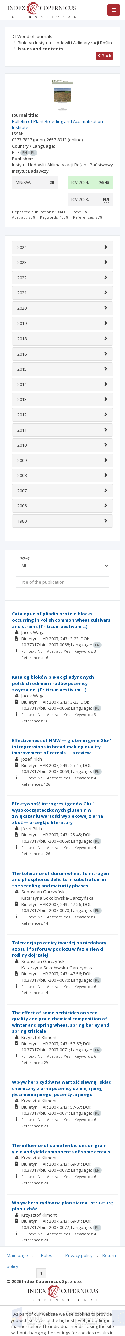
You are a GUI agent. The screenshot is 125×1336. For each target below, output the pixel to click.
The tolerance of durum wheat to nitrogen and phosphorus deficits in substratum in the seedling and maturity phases (60, 879)
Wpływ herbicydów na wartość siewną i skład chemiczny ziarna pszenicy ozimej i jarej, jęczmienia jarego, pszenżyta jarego (62, 1088)
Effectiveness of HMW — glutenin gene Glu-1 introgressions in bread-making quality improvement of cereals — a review (62, 746)
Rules (46, 1255)
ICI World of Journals (32, 36)
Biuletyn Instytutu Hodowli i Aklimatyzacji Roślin (65, 43)
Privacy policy (79, 1255)
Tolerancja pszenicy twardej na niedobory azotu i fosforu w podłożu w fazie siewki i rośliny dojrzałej (59, 949)
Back (104, 56)
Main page (17, 1255)
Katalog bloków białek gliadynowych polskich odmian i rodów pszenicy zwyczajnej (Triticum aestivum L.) (53, 683)
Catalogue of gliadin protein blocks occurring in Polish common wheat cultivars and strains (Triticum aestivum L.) (61, 620)
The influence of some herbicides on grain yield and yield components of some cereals (61, 1148)
